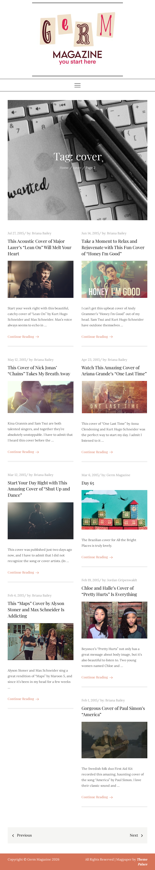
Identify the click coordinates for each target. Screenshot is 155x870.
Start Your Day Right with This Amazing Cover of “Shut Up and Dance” (39, 489)
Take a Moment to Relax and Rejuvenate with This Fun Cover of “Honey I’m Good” (113, 247)
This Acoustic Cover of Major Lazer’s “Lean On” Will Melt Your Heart (39, 247)
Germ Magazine (118, 475)
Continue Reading (23, 336)
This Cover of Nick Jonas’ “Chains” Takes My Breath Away (39, 370)
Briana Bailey (41, 233)
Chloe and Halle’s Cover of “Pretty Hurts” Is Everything (109, 591)
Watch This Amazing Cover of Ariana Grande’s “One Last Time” (114, 370)
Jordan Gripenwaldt (122, 580)
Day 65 (88, 483)
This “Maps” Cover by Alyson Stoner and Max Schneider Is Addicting (36, 609)
